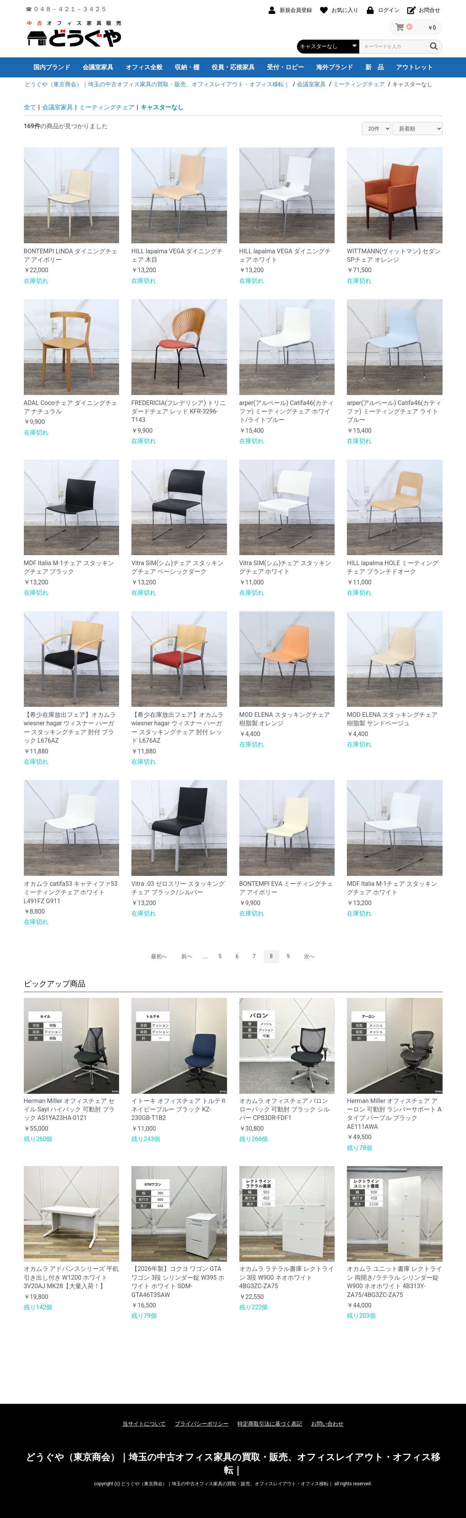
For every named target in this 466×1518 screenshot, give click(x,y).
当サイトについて (144, 1424)
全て (30, 107)
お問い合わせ (327, 1424)
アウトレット (414, 67)
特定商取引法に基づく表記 (269, 1424)
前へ (186, 956)
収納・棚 (187, 67)
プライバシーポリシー (202, 1424)
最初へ (159, 956)
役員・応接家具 (233, 67)
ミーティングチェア (106, 107)
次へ (309, 956)
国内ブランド (51, 67)
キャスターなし (162, 107)
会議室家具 (98, 67)
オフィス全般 (144, 67)
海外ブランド (334, 67)
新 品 (374, 67)
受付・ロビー (285, 67)
